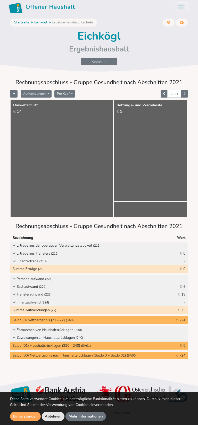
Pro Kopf (63, 93)
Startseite (21, 22)
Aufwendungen (35, 93)
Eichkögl (40, 22)
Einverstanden (25, 416)
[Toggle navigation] (181, 7)
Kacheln (98, 61)
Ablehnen (53, 416)
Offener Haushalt (42, 8)
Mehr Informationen (86, 416)
